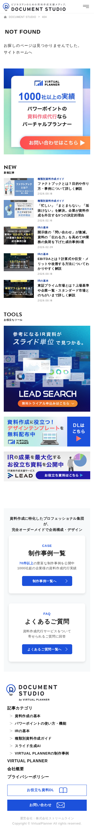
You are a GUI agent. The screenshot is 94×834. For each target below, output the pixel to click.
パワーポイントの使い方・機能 (40, 723)
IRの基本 (22, 731)
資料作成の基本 (28, 716)
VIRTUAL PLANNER (27, 761)
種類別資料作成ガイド (33, 738)
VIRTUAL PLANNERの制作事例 (42, 753)
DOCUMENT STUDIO (20, 17)
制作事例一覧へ (45, 581)
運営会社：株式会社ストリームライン (47, 818)
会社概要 (15, 769)
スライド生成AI (28, 746)
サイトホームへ (18, 52)
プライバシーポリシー (28, 777)
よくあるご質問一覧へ (44, 649)
